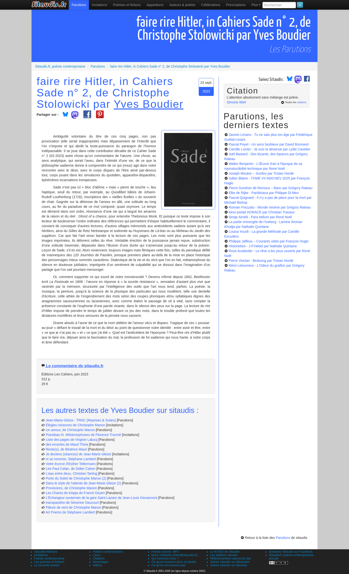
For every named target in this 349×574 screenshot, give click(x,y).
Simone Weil (236, 102)
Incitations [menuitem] (99, 5)
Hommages (100, 562)
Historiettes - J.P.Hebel (263, 246)
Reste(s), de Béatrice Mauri (66, 449)
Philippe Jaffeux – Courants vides (269, 241)
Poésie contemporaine (49, 558)
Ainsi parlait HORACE (262, 212)
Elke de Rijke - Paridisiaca (264, 193)
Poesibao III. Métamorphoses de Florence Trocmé (83, 435)
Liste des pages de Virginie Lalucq (71, 440)
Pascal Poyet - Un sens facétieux (268, 144)
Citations (99, 558)
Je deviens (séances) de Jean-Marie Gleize (78, 454)
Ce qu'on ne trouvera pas (168, 565)
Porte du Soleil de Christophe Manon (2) (76, 478)
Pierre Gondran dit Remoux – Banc (270, 188)
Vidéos (97, 565)
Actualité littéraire (46, 551)
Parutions (79, 5)
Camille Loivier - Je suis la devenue (269, 149)
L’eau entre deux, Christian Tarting (71, 473)
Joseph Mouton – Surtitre (261, 173)
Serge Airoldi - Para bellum (260, 217)
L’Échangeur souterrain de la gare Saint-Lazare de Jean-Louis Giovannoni (101, 498)
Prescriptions (236, 5)
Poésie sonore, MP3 (165, 551)
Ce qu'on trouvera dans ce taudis (173, 562)
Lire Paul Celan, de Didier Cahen (70, 469)
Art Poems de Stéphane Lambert (70, 512)
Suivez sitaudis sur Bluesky (228, 565)
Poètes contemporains (108, 551)
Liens (96, 555)
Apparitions (155, 5)
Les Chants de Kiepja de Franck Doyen (75, 493)
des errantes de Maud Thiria (67, 444)
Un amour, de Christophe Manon (70, 430)
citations (301, 102)
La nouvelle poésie (47, 565)
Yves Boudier (148, 104)
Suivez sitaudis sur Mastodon (230, 562)
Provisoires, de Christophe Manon (71, 488)
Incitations (41, 555)
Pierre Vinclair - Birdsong (261, 261)
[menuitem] (79, 5)
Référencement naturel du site (230, 558)
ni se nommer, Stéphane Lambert (71, 459)
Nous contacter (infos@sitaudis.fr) (174, 555)
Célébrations (210, 5)
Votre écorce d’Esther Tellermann (71, 464)
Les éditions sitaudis (224, 555)
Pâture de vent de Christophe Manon (73, 507)
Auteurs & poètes (182, 5)
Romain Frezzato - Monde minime (269, 207)
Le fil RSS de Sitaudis (225, 551)
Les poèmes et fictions (49, 562)
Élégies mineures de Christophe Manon (76, 425)
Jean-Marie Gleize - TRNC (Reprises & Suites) (81, 420)
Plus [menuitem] (256, 5)
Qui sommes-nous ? (165, 558)
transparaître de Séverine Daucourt (72, 502)
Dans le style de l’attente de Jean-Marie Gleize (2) (83, 483)
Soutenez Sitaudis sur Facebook (291, 551)
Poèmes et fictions (127, 5)
